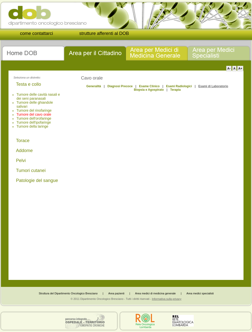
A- (228, 68)
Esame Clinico (149, 86)
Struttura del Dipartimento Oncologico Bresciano (68, 293)
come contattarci (36, 33)
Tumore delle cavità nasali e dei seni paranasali (38, 96)
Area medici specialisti (200, 293)
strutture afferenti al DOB (104, 33)
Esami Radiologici (179, 86)
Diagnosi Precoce (120, 86)
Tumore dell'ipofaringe (33, 122)
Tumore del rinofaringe (34, 110)
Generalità (93, 86)
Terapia (175, 89)
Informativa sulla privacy (166, 298)
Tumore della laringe (32, 126)
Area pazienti (116, 293)
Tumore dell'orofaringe (33, 118)
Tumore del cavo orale (33, 114)
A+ (240, 68)
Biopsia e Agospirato (149, 89)
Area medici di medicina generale (155, 293)
